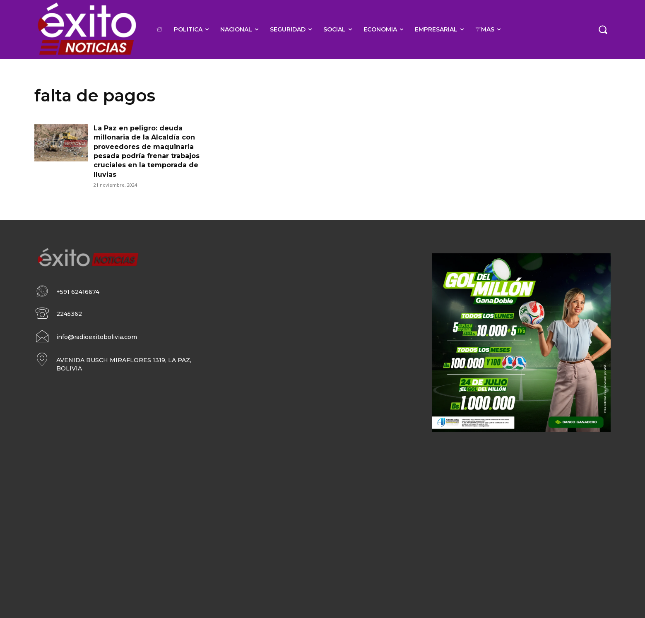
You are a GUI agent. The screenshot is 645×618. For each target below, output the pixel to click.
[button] (603, 29)
